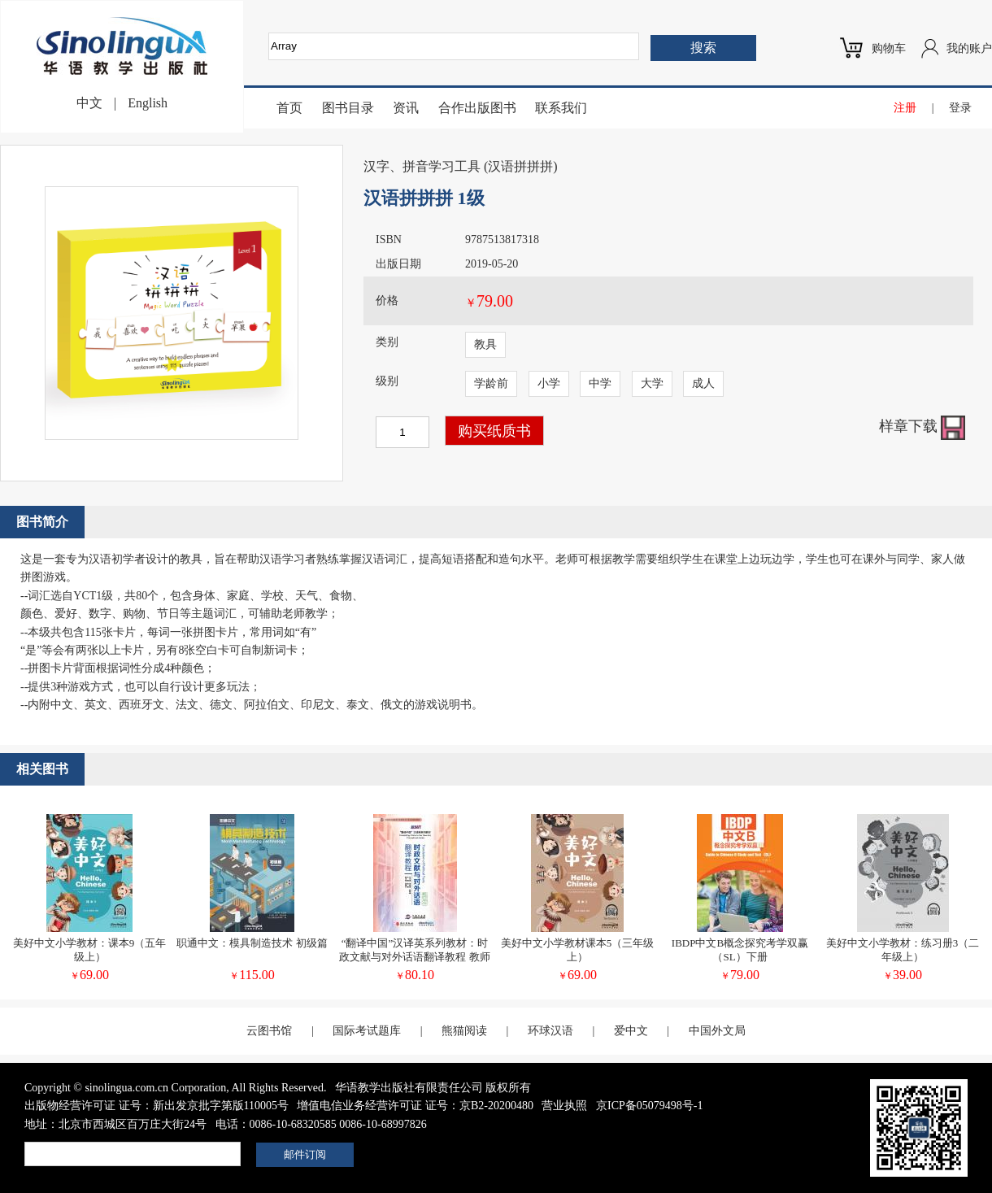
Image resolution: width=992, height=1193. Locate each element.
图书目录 (348, 108)
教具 (485, 344)
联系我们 (561, 108)
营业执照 (564, 1105)
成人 (703, 383)
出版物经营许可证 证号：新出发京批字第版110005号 (156, 1105)
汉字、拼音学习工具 (422, 166)
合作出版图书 (477, 108)
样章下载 (922, 426)
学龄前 (491, 383)
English (148, 103)
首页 (289, 108)
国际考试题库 (367, 1031)
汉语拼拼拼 (520, 166)
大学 (652, 383)
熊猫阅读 (464, 1031)
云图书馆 (269, 1031)
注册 (905, 108)
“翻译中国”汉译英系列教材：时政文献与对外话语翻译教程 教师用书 (414, 957)
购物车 (889, 48)
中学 (600, 383)
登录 (960, 108)
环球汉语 (550, 1031)
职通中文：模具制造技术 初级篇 (251, 943)
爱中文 (631, 1031)
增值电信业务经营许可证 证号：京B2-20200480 (415, 1105)
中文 (89, 103)
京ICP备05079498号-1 (649, 1105)
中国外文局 (717, 1031)
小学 (548, 383)
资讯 (406, 108)
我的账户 (969, 48)
